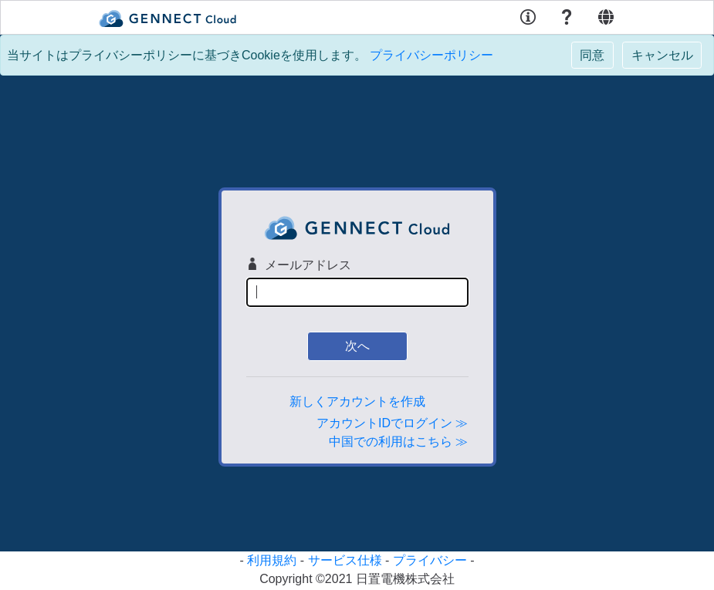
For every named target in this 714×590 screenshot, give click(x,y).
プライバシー (430, 560)
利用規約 (271, 560)
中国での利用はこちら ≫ (398, 441)
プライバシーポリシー (431, 55)
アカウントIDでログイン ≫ (392, 423)
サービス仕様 (345, 560)
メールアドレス (298, 264)
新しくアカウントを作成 (357, 401)
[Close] (592, 55)
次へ (357, 345)
